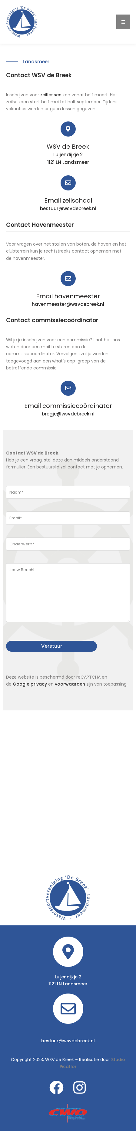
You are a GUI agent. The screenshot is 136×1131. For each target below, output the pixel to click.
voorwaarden (70, 684)
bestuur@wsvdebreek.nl (68, 208)
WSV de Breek (68, 146)
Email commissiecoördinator (68, 406)
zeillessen (50, 95)
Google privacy (30, 684)
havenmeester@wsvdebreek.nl (68, 304)
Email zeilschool (68, 200)
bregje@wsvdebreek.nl (68, 414)
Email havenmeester (68, 296)
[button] (123, 22)
